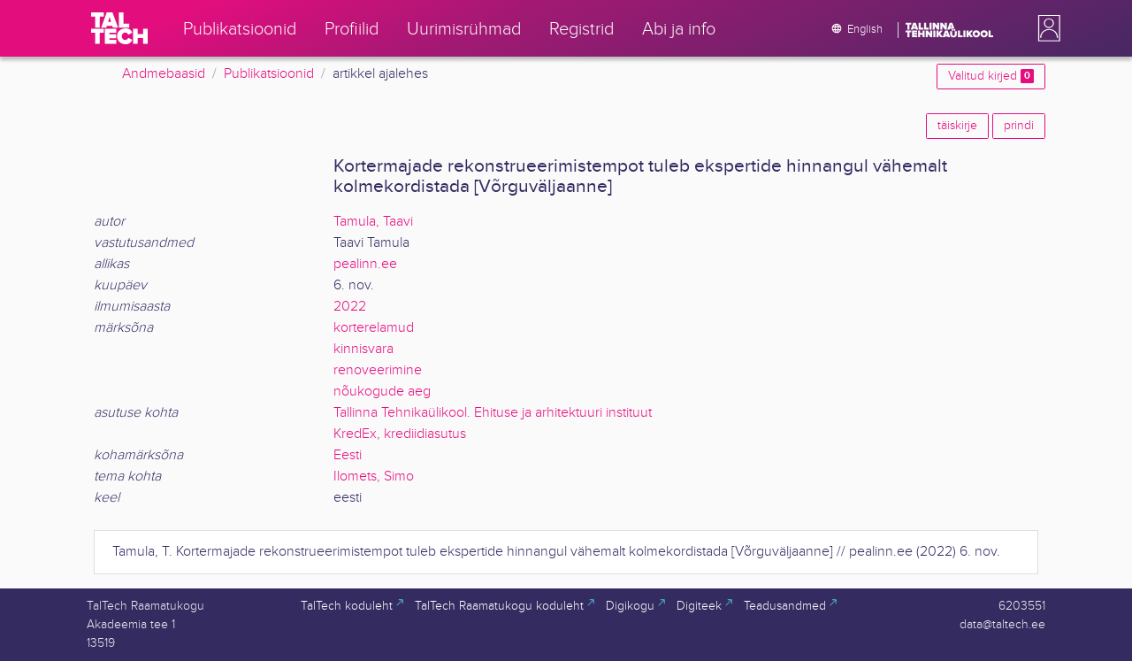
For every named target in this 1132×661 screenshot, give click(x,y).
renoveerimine (377, 370)
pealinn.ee (365, 264)
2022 (349, 306)
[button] (1045, 28)
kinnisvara (363, 349)
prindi (1019, 126)
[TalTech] (119, 28)
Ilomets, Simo (373, 476)
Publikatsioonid (269, 73)
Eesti (347, 455)
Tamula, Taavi (373, 221)
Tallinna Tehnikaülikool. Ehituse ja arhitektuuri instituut (492, 412)
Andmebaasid (163, 73)
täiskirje (957, 126)
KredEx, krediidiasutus (399, 434)
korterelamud (373, 327)
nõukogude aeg (382, 391)
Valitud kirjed (991, 76)
